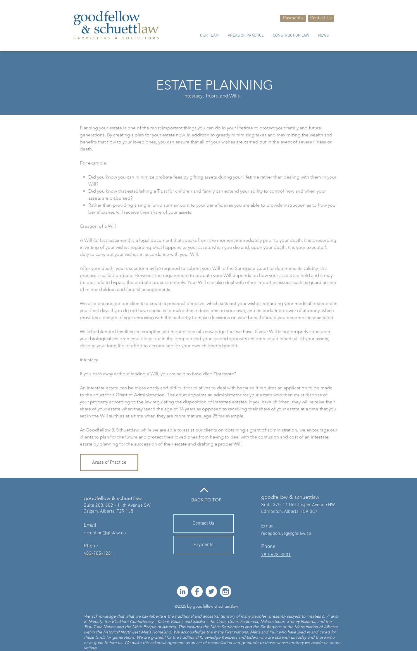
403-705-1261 (98, 553)
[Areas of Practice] (109, 462)
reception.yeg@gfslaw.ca (286, 534)
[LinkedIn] (182, 591)
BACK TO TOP (206, 500)
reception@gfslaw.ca (105, 533)
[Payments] (293, 18)
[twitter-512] (211, 591)
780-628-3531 (276, 555)
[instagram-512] (225, 591)
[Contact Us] (321, 18)
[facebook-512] (197, 591)
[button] (209, 35)
